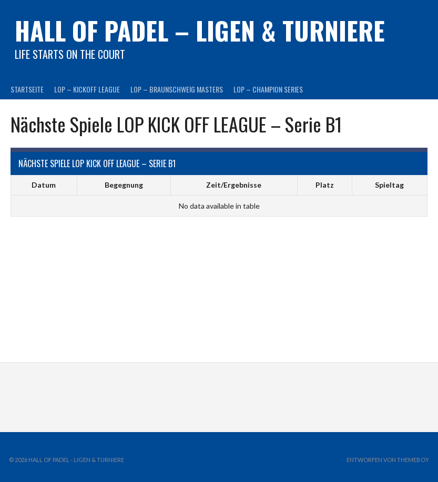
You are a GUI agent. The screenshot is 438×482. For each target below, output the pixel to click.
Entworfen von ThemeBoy (388, 459)
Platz (324, 184)
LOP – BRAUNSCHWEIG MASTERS (176, 89)
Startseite (27, 89)
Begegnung (124, 184)
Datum (44, 184)
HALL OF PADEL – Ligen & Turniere (200, 30)
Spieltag (389, 184)
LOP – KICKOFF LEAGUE (87, 89)
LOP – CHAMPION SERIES (268, 89)
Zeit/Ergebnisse (233, 184)
